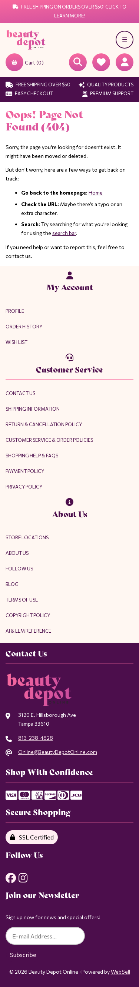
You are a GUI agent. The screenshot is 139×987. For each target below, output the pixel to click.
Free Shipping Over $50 (38, 84)
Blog (12, 584)
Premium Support (107, 93)
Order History (24, 326)
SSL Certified (32, 837)
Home (96, 192)
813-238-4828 (35, 738)
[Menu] (124, 40)
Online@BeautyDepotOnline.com (57, 752)
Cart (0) (25, 62)
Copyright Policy (28, 615)
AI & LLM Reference (28, 631)
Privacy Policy (24, 487)
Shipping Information (33, 409)
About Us (17, 553)
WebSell (120, 971)
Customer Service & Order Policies (49, 440)
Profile (15, 311)
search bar (64, 233)
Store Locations (27, 537)
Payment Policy (25, 471)
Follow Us (19, 569)
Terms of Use (22, 600)
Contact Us (20, 393)
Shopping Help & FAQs (32, 455)
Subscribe (23, 954)
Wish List (16, 342)
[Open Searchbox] (78, 62)
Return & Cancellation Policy (44, 424)
